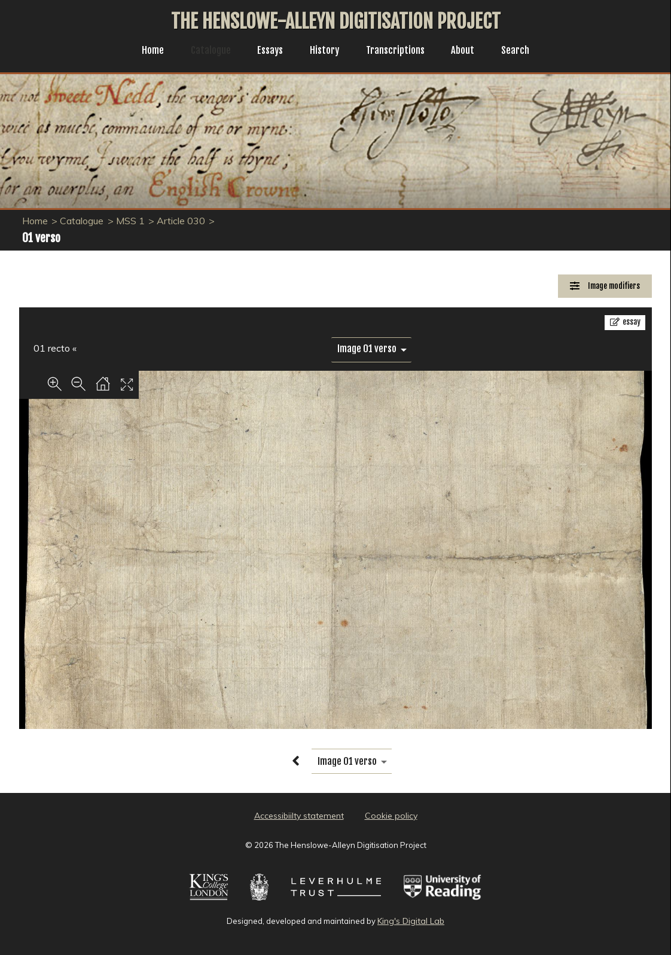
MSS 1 (130, 221)
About (469, 51)
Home (144, 51)
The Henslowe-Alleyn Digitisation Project (336, 21)
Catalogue (204, 51)
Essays (266, 51)
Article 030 (181, 221)
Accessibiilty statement (299, 815)
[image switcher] (371, 348)
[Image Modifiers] (605, 286)
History (324, 51)
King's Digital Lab (410, 921)
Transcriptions (399, 51)
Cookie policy (391, 815)
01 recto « (55, 348)
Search (524, 51)
